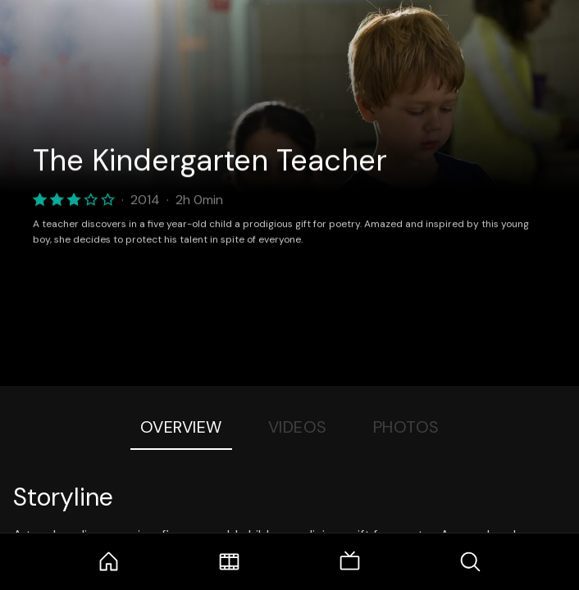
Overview (181, 427)
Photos (406, 427)
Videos (297, 427)
